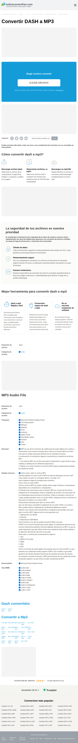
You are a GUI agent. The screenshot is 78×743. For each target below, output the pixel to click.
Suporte (32, 738)
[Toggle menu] (75, 5)
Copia (54, 138)
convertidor (16, 603)
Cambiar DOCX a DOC (27, 721)
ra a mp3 (4, 622)
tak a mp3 (11, 622)
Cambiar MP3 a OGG (64, 710)
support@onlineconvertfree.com (66, 738)
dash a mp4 (10, 610)
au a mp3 (31, 622)
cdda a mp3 (4, 632)
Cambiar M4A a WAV (8, 714)
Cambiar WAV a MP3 (27, 706)
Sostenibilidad (48, 738)
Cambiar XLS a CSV (64, 717)
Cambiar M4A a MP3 (45, 706)
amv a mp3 (23, 637)
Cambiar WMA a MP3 (27, 710)
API (37, 738)
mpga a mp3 (17, 637)
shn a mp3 (29, 628)
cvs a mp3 (24, 627)
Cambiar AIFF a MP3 (27, 714)
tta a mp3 (11, 632)
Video (27, 14)
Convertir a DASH (37, 14)
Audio (21, 14)
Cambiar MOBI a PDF (46, 714)
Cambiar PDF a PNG (27, 725)
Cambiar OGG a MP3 (64, 714)
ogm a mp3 (10, 642)
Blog (55, 738)
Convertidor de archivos (9, 14)
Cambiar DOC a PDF (45, 721)
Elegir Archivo (39, 82)
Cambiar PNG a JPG (27, 717)
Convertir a (15, 617)
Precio (41, 738)
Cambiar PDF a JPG (8, 725)
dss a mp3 (31, 632)
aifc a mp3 (11, 636)
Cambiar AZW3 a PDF (9, 717)
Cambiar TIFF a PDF (45, 725)
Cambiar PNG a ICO (64, 725)
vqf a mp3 (18, 622)
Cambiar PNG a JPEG (46, 717)
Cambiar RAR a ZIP (45, 710)
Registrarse (59, 90)
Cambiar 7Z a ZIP (7, 706)
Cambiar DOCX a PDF (65, 721)
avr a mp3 (18, 632)
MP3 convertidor (51, 14)
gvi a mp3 (24, 641)
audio (23, 413)
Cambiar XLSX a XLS (8, 721)
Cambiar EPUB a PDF (65, 706)
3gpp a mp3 (4, 637)
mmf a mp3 (30, 637)
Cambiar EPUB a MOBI (9, 710)
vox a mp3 (11, 627)
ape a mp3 (16, 628)
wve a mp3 (23, 632)
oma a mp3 (3, 642)
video (23, 352)
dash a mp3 (4, 610)
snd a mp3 (23, 623)
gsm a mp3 (3, 628)
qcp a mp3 (16, 642)
